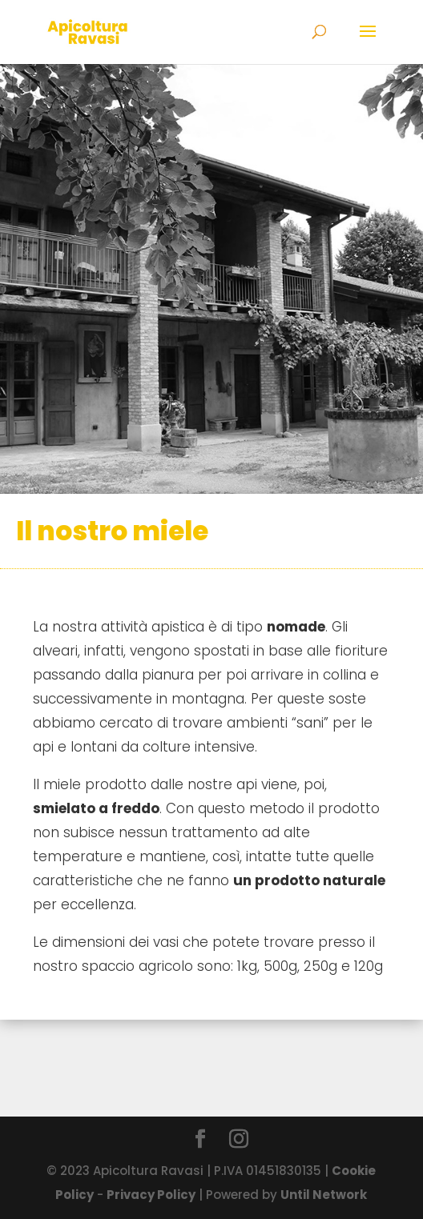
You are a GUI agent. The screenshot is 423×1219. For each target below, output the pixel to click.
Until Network (323, 1194)
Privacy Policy (151, 1194)
